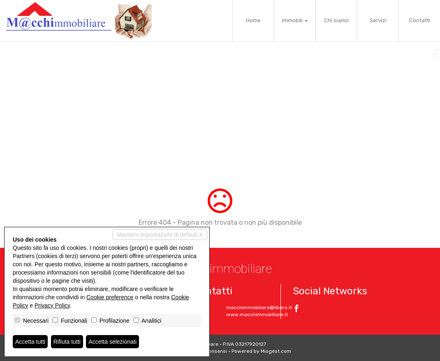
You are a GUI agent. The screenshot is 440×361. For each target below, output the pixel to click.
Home (253, 20)
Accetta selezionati (112, 341)
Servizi (378, 20)
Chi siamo (336, 20)
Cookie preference (109, 297)
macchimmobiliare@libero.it (259, 307)
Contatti (419, 20)
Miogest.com (276, 351)
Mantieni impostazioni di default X (160, 234)
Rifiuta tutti (67, 341)
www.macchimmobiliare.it (257, 314)
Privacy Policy (52, 305)
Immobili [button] (295, 20)
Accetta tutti (30, 341)
